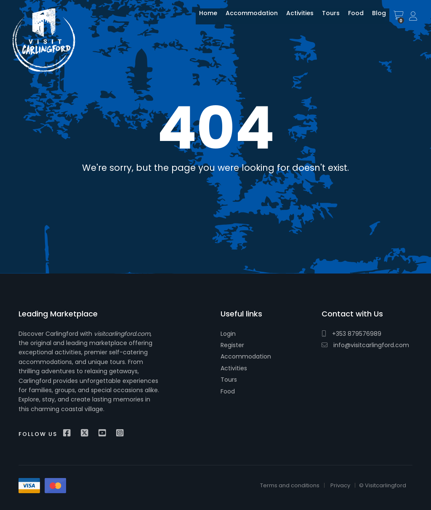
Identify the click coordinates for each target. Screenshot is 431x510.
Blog (373, 18)
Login (228, 333)
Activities (293, 18)
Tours (324, 18)
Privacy (340, 485)
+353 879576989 (351, 333)
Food (349, 18)
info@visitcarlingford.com (365, 345)
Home (202, 18)
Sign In (413, 16)
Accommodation (245, 18)
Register (232, 345)
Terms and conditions (289, 485)
